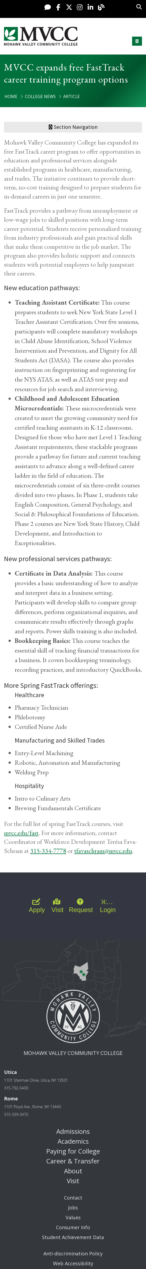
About (73, 1170)
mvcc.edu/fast (21, 833)
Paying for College (73, 1151)
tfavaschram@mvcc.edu (103, 851)
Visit (73, 1180)
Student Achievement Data (73, 1237)
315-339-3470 (16, 1114)
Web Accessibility (73, 1263)
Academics (73, 1141)
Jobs (73, 1207)
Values (73, 1217)
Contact (73, 1197)
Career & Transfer (73, 1161)
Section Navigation (73, 127)
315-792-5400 (16, 1088)
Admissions (73, 1131)
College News (40, 96)
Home (11, 96)
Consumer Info (73, 1227)
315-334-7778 (48, 851)
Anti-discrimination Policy (73, 1253)
